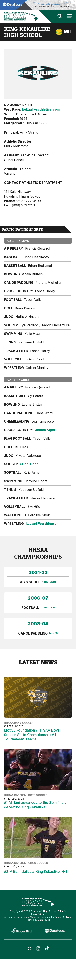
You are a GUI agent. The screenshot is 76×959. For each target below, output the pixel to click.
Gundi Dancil (30, 464)
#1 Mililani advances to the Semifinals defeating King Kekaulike (35, 805)
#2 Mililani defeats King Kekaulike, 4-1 (35, 872)
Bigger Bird (61, 917)
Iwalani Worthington (42, 524)
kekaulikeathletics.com (41, 109)
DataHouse (44, 919)
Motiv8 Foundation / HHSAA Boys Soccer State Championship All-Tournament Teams (32, 734)
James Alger (45, 430)
